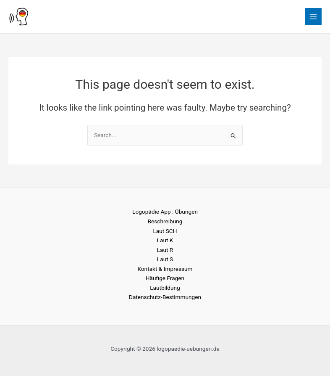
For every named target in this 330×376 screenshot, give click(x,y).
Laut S (165, 259)
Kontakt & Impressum (164, 268)
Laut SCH (165, 231)
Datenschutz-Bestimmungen (165, 297)
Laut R (165, 249)
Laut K (165, 240)
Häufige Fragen (165, 278)
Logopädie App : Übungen (165, 211)
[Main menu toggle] (313, 16)
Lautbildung (165, 287)
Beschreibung (164, 221)
